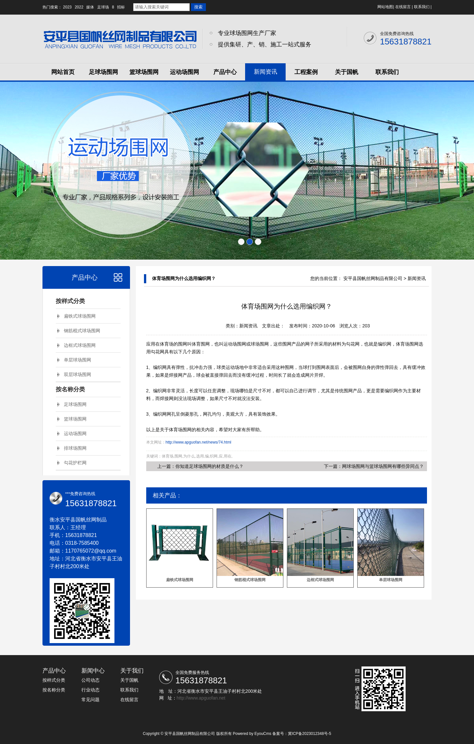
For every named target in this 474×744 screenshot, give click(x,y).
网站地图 (385, 7)
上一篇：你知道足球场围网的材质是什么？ (200, 466)
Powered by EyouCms (251, 733)
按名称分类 (70, 389)
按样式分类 (70, 301)
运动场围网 (184, 72)
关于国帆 (346, 72)
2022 (79, 7)
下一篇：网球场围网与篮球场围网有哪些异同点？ (374, 466)
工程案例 (306, 72)
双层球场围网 (77, 374)
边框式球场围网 (80, 345)
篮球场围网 (144, 72)
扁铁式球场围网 (80, 316)
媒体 (90, 7)
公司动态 (90, 680)
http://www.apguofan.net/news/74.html (198, 442)
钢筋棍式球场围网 (82, 330)
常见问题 (90, 699)
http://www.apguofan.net (201, 698)
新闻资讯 (265, 71)
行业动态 (90, 689)
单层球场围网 (77, 359)
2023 (67, 7)
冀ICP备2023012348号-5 (309, 733)
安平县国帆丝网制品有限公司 (372, 278)
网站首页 (63, 72)
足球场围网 (103, 72)
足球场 (103, 7)
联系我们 (422, 7)
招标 (121, 7)
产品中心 (225, 72)
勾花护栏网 (75, 462)
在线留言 (403, 7)
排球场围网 (75, 448)
